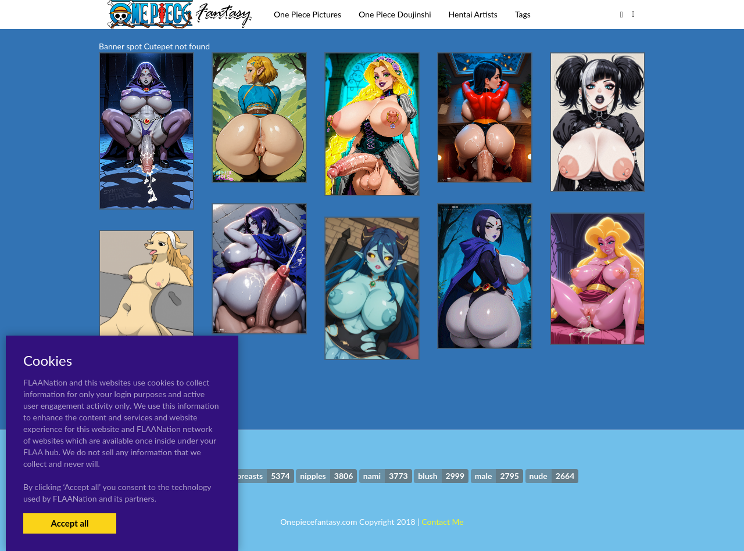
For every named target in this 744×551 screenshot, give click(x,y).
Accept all (69, 523)
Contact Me (442, 522)
